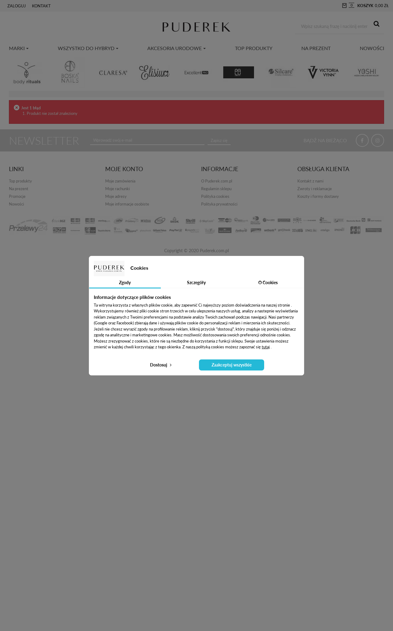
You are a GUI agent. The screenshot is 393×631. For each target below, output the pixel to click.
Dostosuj (161, 364)
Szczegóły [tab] (196, 282)
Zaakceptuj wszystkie (232, 364)
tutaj (266, 346)
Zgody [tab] (125, 282)
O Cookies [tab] (268, 282)
